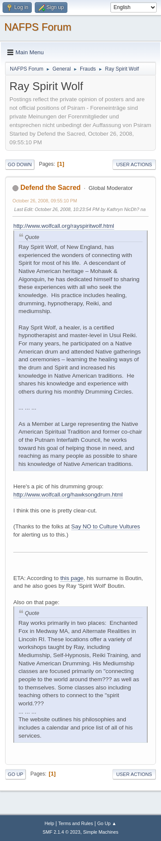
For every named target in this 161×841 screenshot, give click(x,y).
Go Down (20, 164)
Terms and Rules (75, 823)
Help (49, 823)
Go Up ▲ (106, 823)
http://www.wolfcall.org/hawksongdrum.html (68, 494)
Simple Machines (100, 832)
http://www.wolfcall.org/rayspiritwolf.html (63, 226)
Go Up (15, 774)
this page (71, 578)
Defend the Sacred (50, 187)
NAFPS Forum (37, 27)
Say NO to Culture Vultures (105, 526)
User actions (134, 164)
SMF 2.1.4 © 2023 (61, 832)
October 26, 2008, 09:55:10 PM (44, 200)
